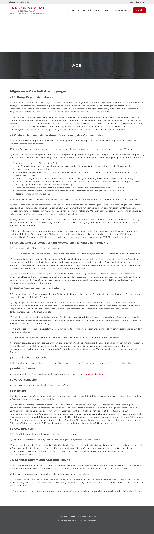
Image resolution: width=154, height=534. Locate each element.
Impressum (62, 521)
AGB (79, 521)
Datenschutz (71, 521)
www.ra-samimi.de (89, 516)
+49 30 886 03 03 (22, 2)
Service (98, 10)
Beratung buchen (123, 10)
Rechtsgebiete (73, 10)
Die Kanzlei (87, 10)
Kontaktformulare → (138, 2)
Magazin (108, 10)
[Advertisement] (77, 34)
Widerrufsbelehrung (95, 374)
